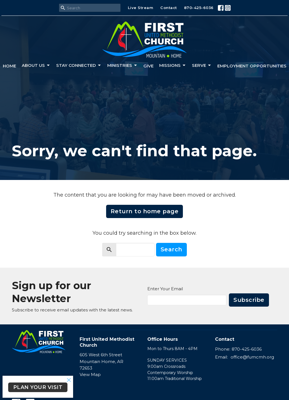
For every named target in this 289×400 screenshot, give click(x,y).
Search (171, 249)
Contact (168, 7)
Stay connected (79, 65)
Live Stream (141, 7)
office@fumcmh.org (252, 357)
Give (148, 66)
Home (9, 66)
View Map (90, 374)
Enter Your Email (165, 288)
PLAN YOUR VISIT (38, 387)
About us (36, 65)
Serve (202, 65)
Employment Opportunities (251, 66)
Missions (172, 65)
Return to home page (145, 211)
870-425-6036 (199, 7)
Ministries (122, 65)
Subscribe (248, 299)
